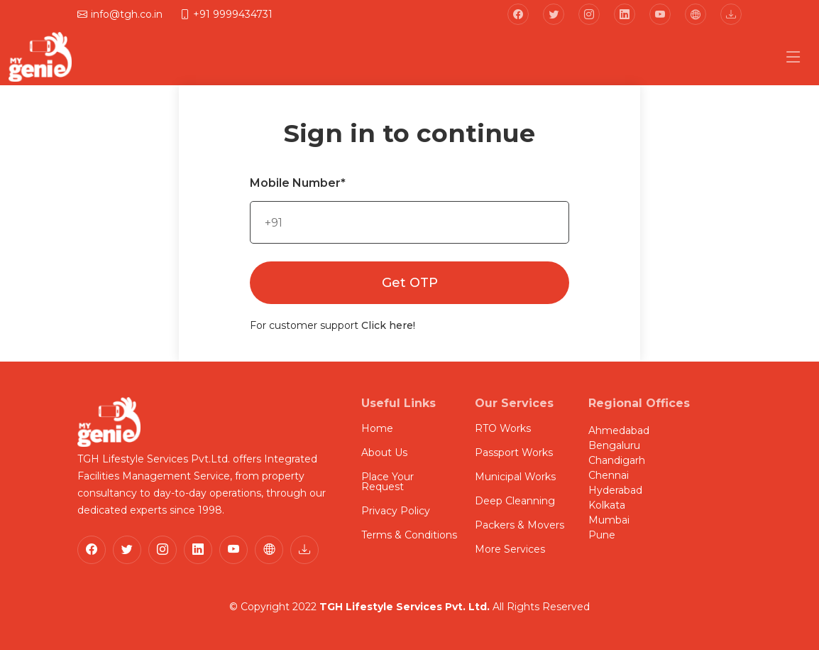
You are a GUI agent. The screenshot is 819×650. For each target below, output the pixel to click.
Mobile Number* (298, 183)
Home (377, 428)
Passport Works (514, 452)
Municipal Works (515, 477)
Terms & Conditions (409, 535)
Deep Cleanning (515, 501)
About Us (384, 452)
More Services (510, 549)
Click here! (388, 325)
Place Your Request (387, 482)
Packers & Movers (519, 525)
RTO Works (503, 428)
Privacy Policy (395, 511)
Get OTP (410, 283)
